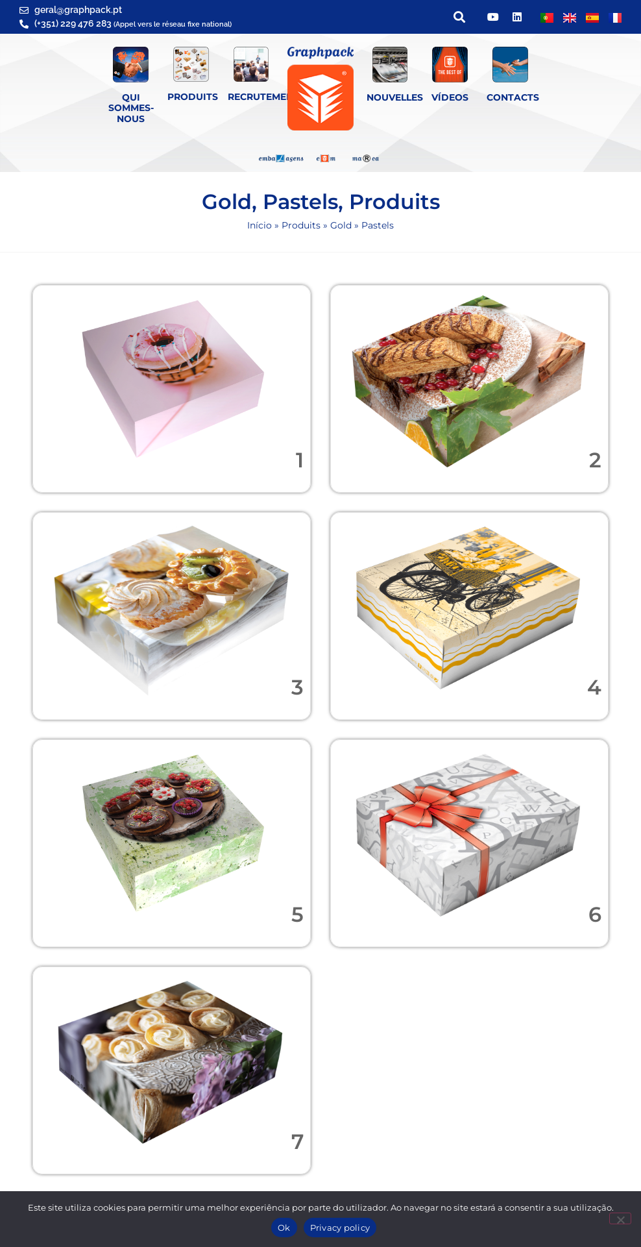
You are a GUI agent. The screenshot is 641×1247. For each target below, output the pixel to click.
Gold (227, 201)
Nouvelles (395, 97)
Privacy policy (340, 1227)
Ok (284, 1227)
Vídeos (449, 97)
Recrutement (263, 97)
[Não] (620, 1218)
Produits (192, 97)
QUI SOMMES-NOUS (131, 108)
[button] (459, 17)
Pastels (300, 201)
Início (259, 225)
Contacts (513, 97)
